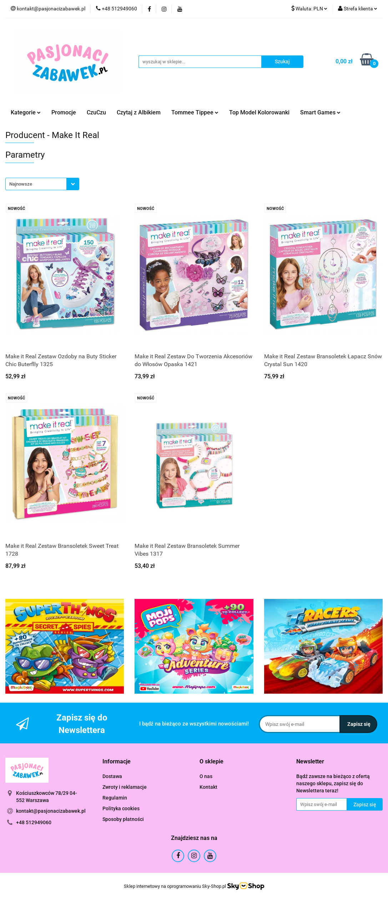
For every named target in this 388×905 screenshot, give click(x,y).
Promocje (63, 112)
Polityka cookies (121, 808)
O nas (206, 776)
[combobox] (42, 184)
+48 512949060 (33, 822)
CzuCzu (96, 112)
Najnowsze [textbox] (20, 184)
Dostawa (112, 776)
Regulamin (114, 798)
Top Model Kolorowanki (259, 112)
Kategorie (26, 112)
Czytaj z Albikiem (139, 112)
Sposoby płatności (123, 819)
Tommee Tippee (194, 112)
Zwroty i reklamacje (124, 787)
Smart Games (320, 112)
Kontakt (208, 787)
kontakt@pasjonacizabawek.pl (51, 811)
